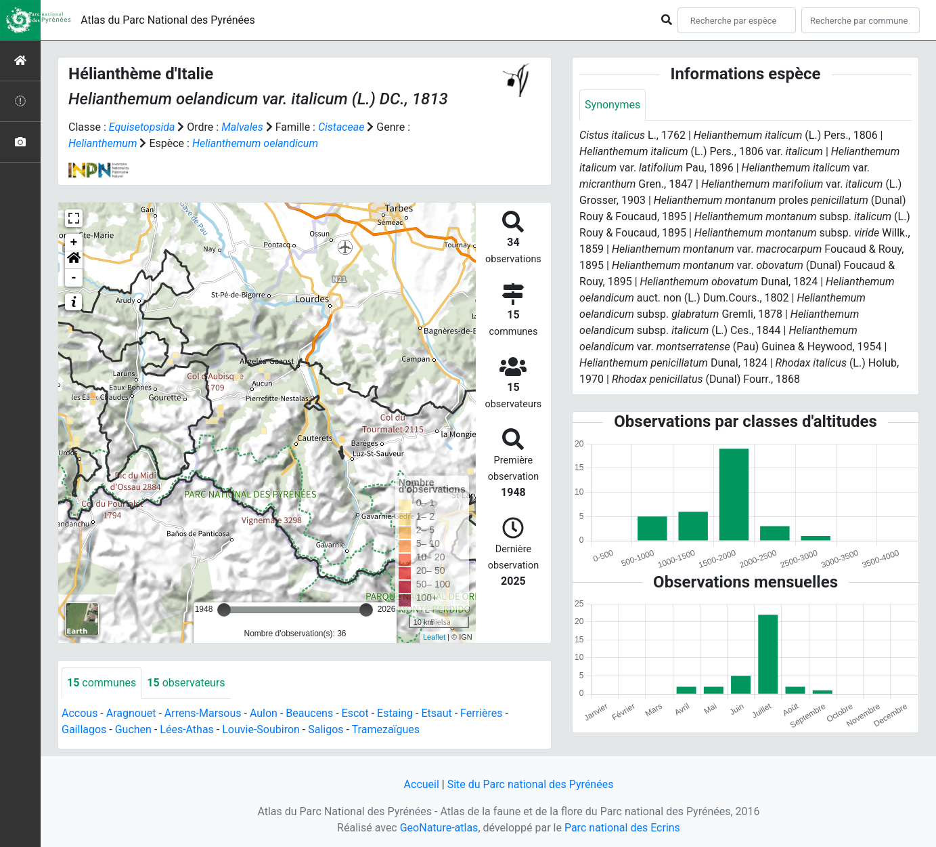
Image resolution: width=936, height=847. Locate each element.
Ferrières (481, 713)
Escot (355, 713)
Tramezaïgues (386, 729)
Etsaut (436, 713)
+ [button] (74, 242)
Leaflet (434, 637)
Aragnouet (131, 713)
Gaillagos (84, 729)
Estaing (395, 713)
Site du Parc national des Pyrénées (530, 784)
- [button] (74, 278)
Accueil (421, 784)
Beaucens (309, 713)
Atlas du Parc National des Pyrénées (168, 20)
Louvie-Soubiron (261, 729)
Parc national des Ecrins (622, 827)
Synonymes (612, 104)
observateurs (186, 682)
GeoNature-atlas (439, 827)
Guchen (133, 729)
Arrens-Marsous (203, 713)
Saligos (325, 729)
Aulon (263, 713)
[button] (74, 260)
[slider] (224, 610)
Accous (79, 713)
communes (101, 682)
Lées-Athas (187, 729)
